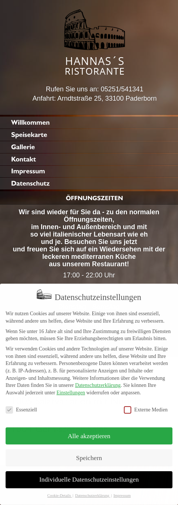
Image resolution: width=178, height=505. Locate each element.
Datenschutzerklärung (98, 381)
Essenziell (21, 405)
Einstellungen (70, 388)
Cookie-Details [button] (59, 491)
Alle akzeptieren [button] (88, 431)
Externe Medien (146, 405)
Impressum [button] (122, 491)
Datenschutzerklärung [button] (92, 491)
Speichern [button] (89, 453)
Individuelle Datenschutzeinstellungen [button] (89, 475)
